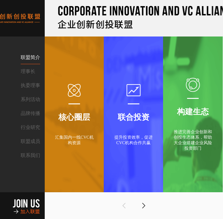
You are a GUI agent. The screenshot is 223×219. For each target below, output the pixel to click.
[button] (124, 205)
